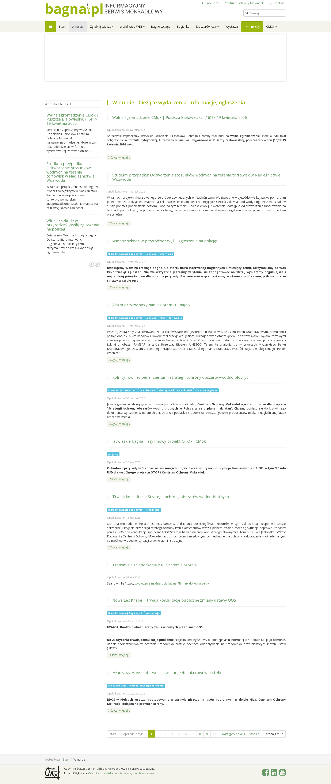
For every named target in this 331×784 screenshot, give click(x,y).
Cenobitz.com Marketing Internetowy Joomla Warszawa (121, 773)
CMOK (271, 26)
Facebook (210, 3)
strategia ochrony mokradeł (175, 390)
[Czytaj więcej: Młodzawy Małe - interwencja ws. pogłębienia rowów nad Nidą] (119, 710)
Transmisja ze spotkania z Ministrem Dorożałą (154, 564)
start (113, 734)
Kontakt (277, 3)
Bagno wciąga (160, 26)
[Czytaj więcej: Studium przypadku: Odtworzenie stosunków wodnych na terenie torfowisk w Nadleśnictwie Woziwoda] (119, 223)
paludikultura (148, 390)
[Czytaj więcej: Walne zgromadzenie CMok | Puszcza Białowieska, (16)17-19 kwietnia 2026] (119, 157)
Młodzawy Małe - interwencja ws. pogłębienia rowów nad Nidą (168, 672)
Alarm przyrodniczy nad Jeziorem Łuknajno (151, 304)
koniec (254, 734)
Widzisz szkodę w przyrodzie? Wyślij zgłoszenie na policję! (164, 240)
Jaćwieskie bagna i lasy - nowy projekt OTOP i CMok (159, 441)
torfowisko (175, 317)
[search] (264, 13)
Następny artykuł (233, 734)
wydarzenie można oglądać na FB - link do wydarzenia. (172, 583)
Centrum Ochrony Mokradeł (244, 3)
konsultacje (115, 390)
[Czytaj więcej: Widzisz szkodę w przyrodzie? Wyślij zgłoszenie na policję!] (119, 287)
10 (215, 734)
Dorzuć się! (252, 27)
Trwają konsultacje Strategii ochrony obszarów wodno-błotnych (170, 496)
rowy (163, 317)
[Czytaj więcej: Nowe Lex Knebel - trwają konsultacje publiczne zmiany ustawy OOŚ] (119, 655)
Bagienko (183, 26)
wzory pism (166, 253)
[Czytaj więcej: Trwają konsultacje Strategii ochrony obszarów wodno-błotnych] (119, 547)
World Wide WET (132, 26)
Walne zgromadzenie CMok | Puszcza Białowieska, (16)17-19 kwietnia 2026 (179, 117)
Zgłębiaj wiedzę (101, 26)
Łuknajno (151, 253)
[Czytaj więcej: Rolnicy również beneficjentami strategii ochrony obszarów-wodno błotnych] (119, 424)
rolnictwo (131, 390)
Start (62, 26)
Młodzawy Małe (117, 685)
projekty (113, 454)
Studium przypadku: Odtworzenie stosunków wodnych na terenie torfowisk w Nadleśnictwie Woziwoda (196, 177)
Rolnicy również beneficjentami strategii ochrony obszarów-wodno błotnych (181, 377)
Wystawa (231, 26)
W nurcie (78, 26)
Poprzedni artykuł (133, 734)
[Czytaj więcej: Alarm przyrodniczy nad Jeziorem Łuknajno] (119, 360)
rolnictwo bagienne (206, 390)
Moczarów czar (207, 26)
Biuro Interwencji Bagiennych (125, 253)
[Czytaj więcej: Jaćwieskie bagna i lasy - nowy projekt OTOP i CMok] (119, 479)
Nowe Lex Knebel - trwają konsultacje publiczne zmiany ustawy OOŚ (174, 600)
